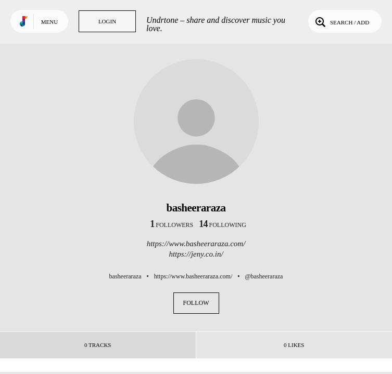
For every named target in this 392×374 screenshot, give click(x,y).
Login (107, 21)
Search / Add (341, 21)
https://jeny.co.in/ (196, 254)
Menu (49, 22)
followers (171, 225)
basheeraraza (125, 276)
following (222, 225)
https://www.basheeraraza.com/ (196, 243)
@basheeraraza (264, 276)
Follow (196, 302)
